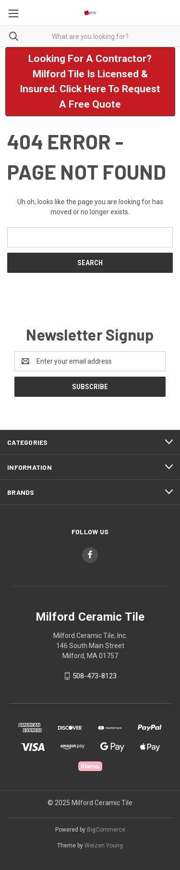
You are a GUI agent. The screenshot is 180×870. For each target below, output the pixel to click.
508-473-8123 (94, 676)
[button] (90, 81)
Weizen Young (103, 845)
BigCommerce (106, 829)
